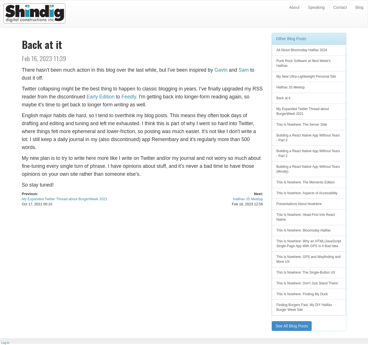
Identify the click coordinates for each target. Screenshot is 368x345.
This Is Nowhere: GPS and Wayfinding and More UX (308, 259)
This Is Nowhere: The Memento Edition (305, 182)
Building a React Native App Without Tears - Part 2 (308, 153)
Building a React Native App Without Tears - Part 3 (308, 137)
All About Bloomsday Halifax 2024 (301, 50)
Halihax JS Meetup (248, 199)
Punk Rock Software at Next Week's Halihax (303, 63)
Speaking (316, 7)
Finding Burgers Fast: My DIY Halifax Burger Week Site (304, 307)
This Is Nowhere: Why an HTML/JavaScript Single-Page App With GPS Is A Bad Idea (308, 243)
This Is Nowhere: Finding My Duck (302, 294)
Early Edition (100, 97)
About (294, 7)
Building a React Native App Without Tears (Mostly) (308, 169)
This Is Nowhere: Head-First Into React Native (305, 217)
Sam (244, 70)
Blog (359, 7)
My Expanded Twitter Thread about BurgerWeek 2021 (64, 199)
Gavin (220, 70)
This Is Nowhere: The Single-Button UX (305, 272)
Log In (5, 342)
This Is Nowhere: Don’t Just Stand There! (307, 283)
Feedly (129, 97)
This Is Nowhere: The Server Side (301, 125)
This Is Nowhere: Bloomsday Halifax (303, 230)
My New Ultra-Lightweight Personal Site (306, 76)
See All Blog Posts (292, 326)
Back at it (283, 98)
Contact (340, 7)
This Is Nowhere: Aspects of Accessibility (307, 193)
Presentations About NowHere (299, 204)
